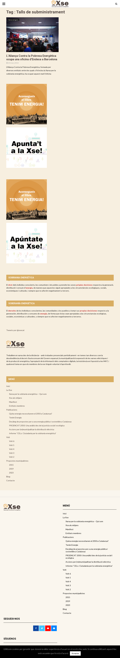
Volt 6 (11, 441)
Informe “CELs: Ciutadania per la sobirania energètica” (32, 433)
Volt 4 (11, 449)
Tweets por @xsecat (15, 330)
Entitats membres (17, 406)
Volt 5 (11, 445)
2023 (11, 472)
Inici (8, 386)
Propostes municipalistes (17, 461)
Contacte (10, 480)
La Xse (9, 390)
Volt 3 (11, 453)
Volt (8, 437)
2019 (11, 469)
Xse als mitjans (15, 398)
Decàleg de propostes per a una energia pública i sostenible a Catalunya (40, 421)
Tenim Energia (15, 417)
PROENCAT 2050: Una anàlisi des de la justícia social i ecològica (36, 425)
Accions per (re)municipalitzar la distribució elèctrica (31, 429)
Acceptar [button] (75, 653)
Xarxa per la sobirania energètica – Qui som (28, 394)
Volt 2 (11, 457)
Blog (8, 476)
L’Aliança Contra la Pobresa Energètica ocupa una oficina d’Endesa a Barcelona (31, 57)
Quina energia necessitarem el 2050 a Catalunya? (30, 413)
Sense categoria (13, 20)
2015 (11, 465)
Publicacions (11, 410)
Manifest (13, 402)
